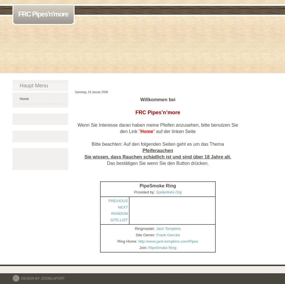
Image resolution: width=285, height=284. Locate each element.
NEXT (123, 207)
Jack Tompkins (168, 228)
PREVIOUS (118, 201)
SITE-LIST (119, 220)
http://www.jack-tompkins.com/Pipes (168, 241)
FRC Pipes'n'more (44, 14)
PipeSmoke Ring (162, 248)
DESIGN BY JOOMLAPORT (43, 278)
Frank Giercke (168, 235)
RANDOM (119, 213)
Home (24, 99)
